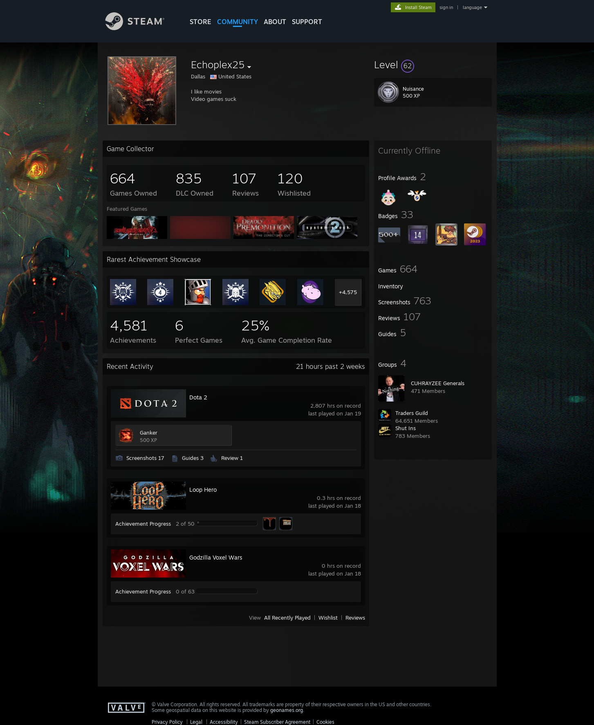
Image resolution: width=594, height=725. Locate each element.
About (275, 22)
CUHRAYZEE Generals (437, 383)
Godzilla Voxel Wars (215, 557)
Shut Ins (405, 428)
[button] (433, 64)
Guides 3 (193, 458)
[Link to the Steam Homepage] (141, 28)
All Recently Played (287, 617)
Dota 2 (198, 397)
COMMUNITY (237, 22)
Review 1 (232, 458)
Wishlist (328, 617)
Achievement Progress (143, 523)
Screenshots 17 (145, 458)
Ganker (148, 432)
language (472, 7)
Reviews (355, 617)
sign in (446, 7)
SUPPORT (307, 22)
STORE (200, 22)
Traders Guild (411, 413)
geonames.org (286, 710)
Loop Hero (203, 489)
